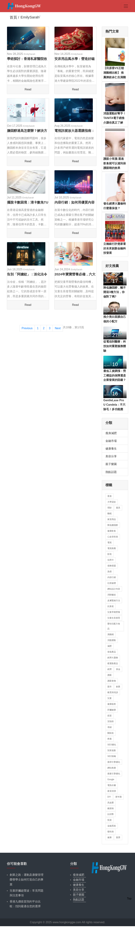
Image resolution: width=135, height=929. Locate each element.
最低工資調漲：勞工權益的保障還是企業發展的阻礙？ (114, 375)
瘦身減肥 (111, 433)
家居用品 (111, 519)
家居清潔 (111, 791)
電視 (109, 542)
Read (28, 89)
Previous (27, 328)
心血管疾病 (112, 537)
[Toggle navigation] (126, 6)
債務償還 (111, 566)
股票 (118, 837)
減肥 (109, 646)
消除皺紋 (111, 594)
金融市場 (111, 440)
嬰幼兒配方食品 (113, 626)
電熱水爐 (111, 785)
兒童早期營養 (113, 612)
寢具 (118, 508)
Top (129, 898)
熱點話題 (111, 471)
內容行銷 (111, 577)
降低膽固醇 (112, 525)
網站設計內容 (113, 589)
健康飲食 (111, 531)
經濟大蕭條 (112, 657)
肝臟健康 (111, 710)
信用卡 (110, 560)
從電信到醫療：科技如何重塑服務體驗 (114, 346)
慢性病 (110, 831)
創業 (118, 686)
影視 (109, 554)
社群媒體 (111, 583)
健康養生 (111, 448)
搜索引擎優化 (113, 773)
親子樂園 (111, 464)
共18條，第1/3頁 (73, 327)
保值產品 (111, 652)
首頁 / (14, 17)
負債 (109, 571)
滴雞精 (110, 634)
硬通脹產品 (112, 663)
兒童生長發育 (113, 618)
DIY (109, 797)
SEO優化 (111, 744)
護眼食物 (111, 681)
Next (58, 328)
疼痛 (109, 739)
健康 (109, 837)
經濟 (109, 669)
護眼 (109, 675)
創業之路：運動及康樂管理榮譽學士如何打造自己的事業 (26, 879)
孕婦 (109, 727)
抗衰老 (110, 606)
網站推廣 (111, 768)
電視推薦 (111, 548)
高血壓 (110, 802)
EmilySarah (29, 54)
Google (110, 779)
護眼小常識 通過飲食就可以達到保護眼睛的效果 (114, 163)
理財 (109, 508)
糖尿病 (110, 808)
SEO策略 (111, 756)
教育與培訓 (112, 692)
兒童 (109, 698)
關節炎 (110, 733)
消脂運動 (111, 640)
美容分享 (111, 456)
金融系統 (111, 826)
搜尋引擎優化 (113, 762)
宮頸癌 (110, 721)
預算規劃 (111, 750)
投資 (109, 820)
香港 (109, 496)
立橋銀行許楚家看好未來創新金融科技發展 (114, 248)
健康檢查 (111, 704)
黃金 (118, 669)
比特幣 (110, 814)
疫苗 (109, 715)
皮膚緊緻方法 (113, 600)
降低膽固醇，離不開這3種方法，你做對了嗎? (114, 292)
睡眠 (109, 513)
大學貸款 (111, 502)
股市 (109, 686)
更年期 (118, 797)
